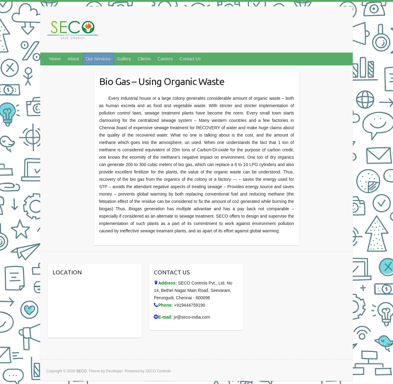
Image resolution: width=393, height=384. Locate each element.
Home (55, 58)
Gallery (124, 58)
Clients (144, 58)
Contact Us (190, 58)
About (73, 58)
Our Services (98, 58)
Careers (165, 58)
